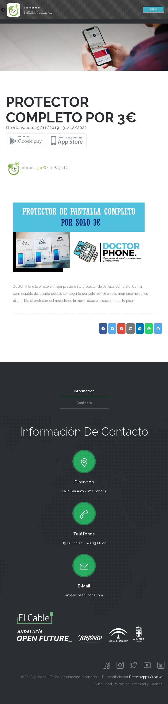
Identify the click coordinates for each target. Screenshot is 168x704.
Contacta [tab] (84, 403)
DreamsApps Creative (145, 677)
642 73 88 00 (96, 543)
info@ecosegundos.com (84, 595)
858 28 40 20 (72, 543)
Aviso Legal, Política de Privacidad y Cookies (128, 684)
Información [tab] (84, 391)
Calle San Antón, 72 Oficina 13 (84, 491)
